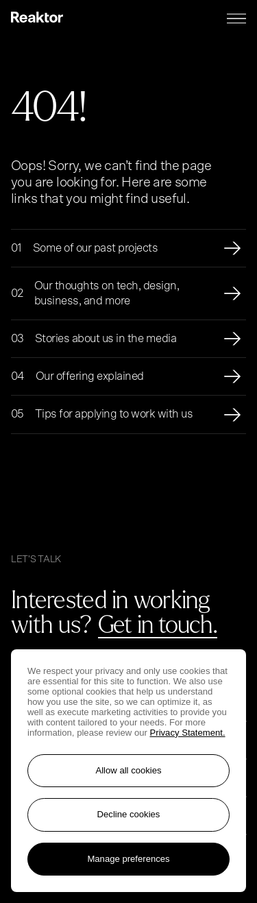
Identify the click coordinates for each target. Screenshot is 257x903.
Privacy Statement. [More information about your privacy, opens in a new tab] (187, 732)
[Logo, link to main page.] (37, 18)
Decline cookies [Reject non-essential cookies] (128, 814)
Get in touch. (157, 622)
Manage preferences (128, 859)
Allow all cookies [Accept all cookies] (128, 770)
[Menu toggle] (236, 18)
